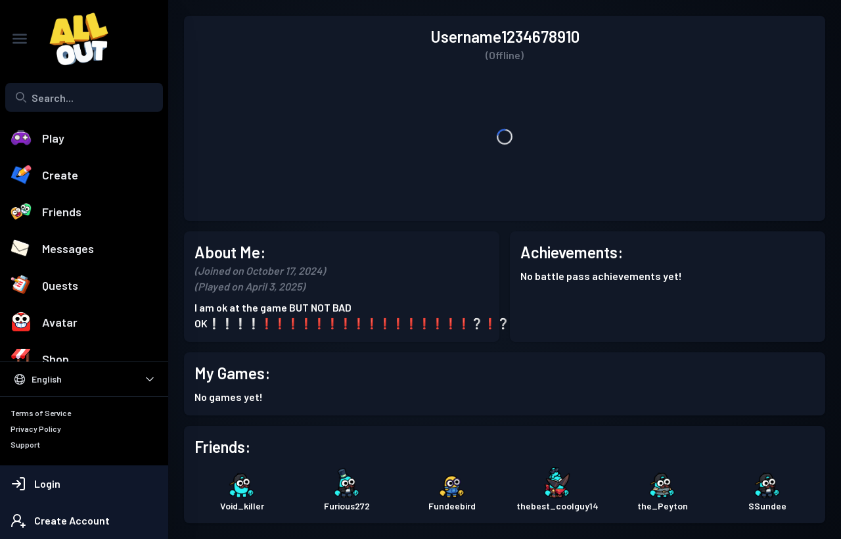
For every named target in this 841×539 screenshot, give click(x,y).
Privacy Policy (36, 428)
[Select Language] (84, 379)
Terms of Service (41, 412)
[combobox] (84, 97)
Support (25, 444)
